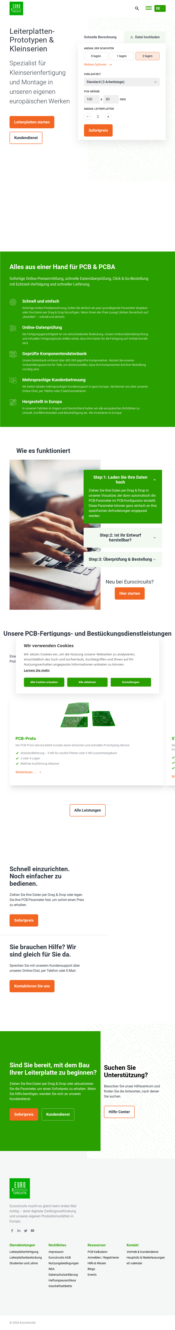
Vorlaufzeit (92, 74)
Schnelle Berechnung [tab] (100, 37)
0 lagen (96, 56)
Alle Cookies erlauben (44, 682)
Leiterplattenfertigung (24, 1251)
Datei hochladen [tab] (145, 37)
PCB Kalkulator (98, 1251)
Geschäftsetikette (60, 1286)
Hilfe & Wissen (97, 1263)
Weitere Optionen (98, 64)
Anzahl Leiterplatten (99, 108)
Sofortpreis (24, 920)
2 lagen (148, 56)
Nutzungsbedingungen (64, 1263)
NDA (52, 1269)
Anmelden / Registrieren (103, 1257)
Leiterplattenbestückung (26, 1257)
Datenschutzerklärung (63, 1274)
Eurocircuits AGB (60, 1257)
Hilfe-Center (119, 1112)
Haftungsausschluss (62, 1280)
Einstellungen (131, 682)
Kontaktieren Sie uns (32, 986)
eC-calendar (134, 1263)
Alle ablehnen (87, 682)
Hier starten (129, 593)
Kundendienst (26, 137)
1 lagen (122, 56)
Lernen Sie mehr (37, 670)
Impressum (56, 1251)
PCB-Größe (92, 91)
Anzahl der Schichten (99, 48)
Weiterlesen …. (28, 772)
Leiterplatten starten (32, 122)
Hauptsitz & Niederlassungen (146, 1257)
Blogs (91, 1269)
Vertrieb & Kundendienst (142, 1251)
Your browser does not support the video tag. (87, 208)
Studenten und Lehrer (24, 1263)
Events (92, 1274)
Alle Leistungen (87, 810)
